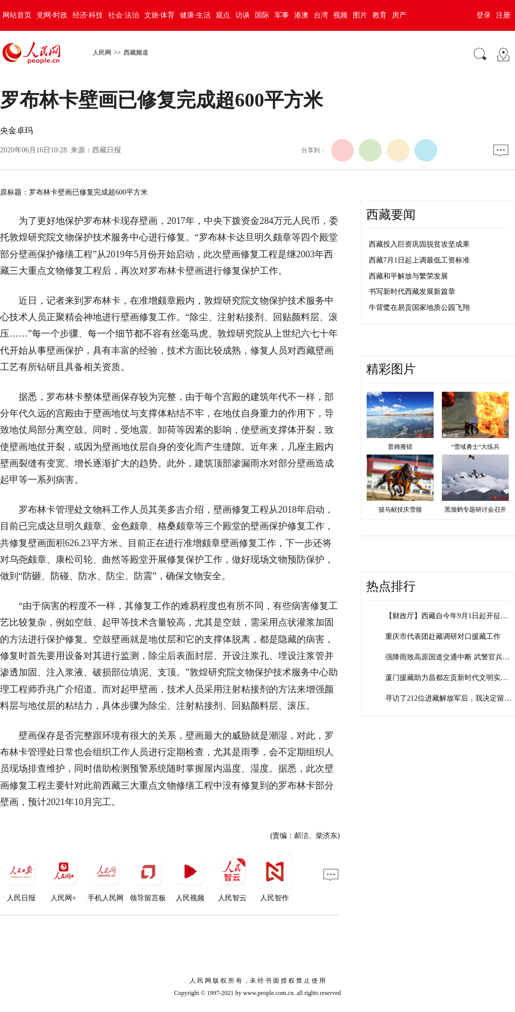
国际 (262, 15)
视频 (340, 15)
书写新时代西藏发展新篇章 (412, 291)
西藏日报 (106, 150)
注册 (503, 15)
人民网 (102, 52)
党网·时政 (52, 15)
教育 (379, 15)
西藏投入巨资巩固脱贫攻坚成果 (419, 244)
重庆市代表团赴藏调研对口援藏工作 (443, 636)
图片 (360, 15)
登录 (483, 15)
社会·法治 (123, 15)
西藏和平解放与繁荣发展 (408, 276)
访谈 (242, 15)
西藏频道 (136, 52)
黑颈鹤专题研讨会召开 (475, 509)
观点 (223, 15)
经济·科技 (88, 15)
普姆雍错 (400, 446)
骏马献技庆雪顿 (400, 509)
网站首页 (17, 15)
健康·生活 (195, 15)
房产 (399, 15)
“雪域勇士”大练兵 (475, 446)
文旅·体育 (159, 15)
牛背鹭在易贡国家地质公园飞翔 (419, 307)
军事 (281, 15)
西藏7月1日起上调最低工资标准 (419, 260)
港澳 (301, 15)
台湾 (321, 15)
